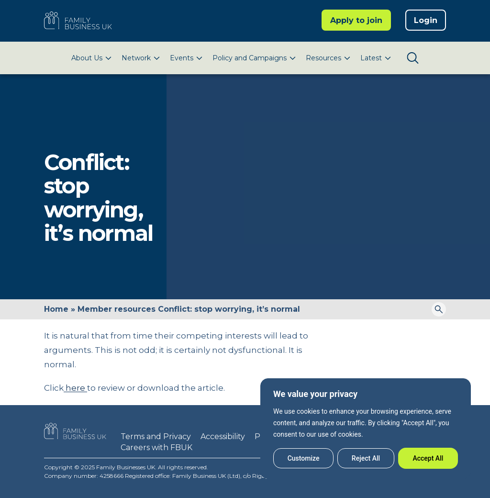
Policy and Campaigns (249, 58)
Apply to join (356, 20)
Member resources (117, 309)
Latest (371, 58)
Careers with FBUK (156, 447)
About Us (86, 58)
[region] (365, 428)
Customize (304, 458)
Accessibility (222, 436)
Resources (323, 58)
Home (56, 309)
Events (181, 58)
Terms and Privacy (156, 436)
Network (136, 58)
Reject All (366, 458)
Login (425, 20)
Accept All (427, 458)
